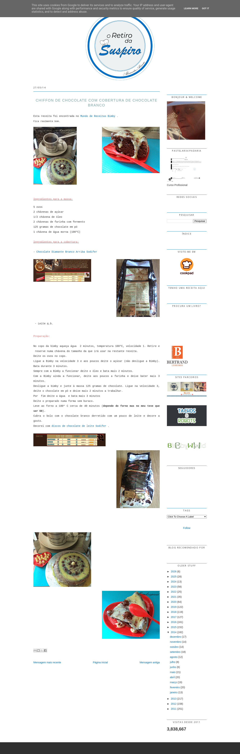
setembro (175, 651)
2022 (173, 591)
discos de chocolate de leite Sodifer (79, 426)
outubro (174, 646)
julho (172, 662)
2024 (173, 581)
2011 (173, 708)
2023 (173, 586)
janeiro (174, 692)
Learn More (191, 8)
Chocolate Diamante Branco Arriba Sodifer (66, 251)
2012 (173, 703)
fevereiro (175, 687)
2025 (173, 576)
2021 (173, 596)
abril (172, 677)
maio (172, 672)
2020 (173, 601)
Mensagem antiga (150, 662)
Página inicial (100, 662)
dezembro (175, 636)
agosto (174, 657)
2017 (173, 617)
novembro (175, 641)
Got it (205, 8)
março (173, 682)
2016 (173, 622)
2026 (173, 571)
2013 (173, 698)
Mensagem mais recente (47, 662)
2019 (173, 606)
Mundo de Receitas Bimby (97, 116)
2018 (173, 612)
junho (173, 667)
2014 (173, 632)
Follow (186, 528)
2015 (173, 627)
